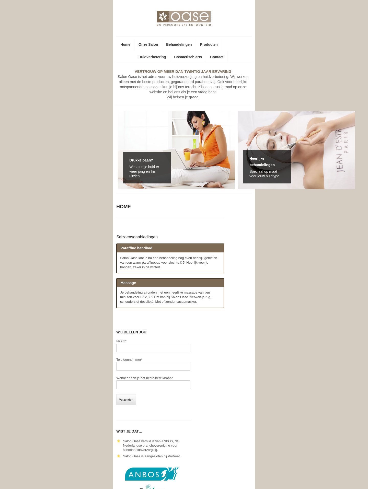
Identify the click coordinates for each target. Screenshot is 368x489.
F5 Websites (296, 481)
